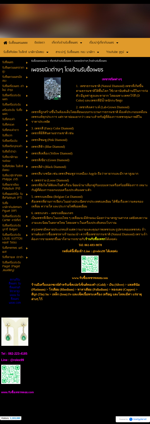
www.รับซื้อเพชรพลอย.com (90, 278)
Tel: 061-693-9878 (90, 245)
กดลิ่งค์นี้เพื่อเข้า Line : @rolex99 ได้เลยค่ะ (90, 251)
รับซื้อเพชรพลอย (39, 61)
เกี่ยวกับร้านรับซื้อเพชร (60, 61)
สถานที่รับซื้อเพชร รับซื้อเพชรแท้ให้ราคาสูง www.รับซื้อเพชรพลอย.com (15, 291)
